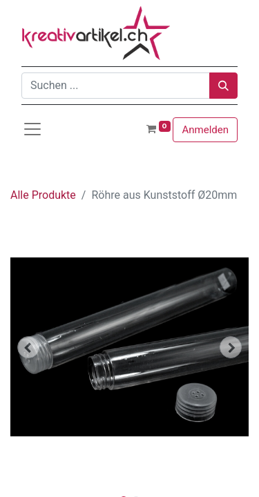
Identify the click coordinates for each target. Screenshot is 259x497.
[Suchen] (223, 85)
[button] (28, 347)
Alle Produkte (43, 195)
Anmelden (205, 130)
